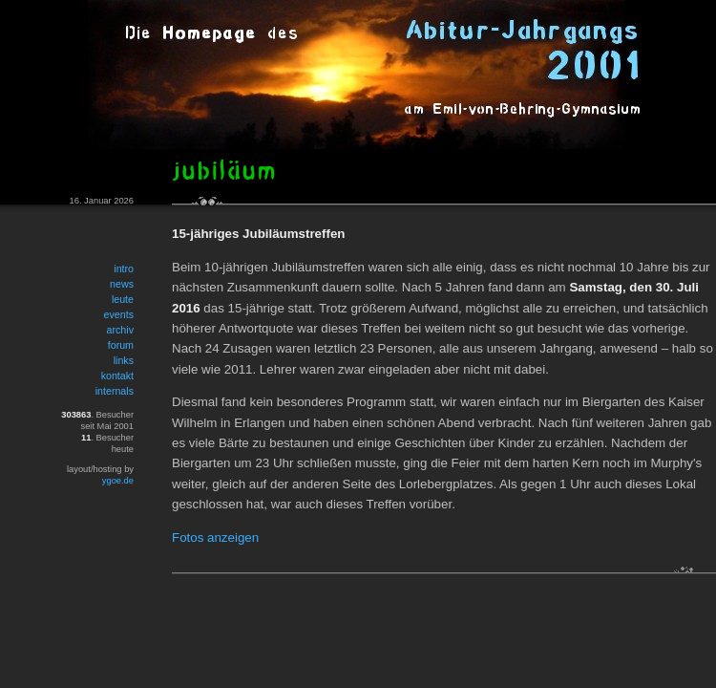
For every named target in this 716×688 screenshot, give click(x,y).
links (124, 360)
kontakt (117, 375)
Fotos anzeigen (215, 537)
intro (124, 268)
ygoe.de (118, 480)
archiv (120, 329)
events (119, 314)
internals (114, 391)
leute (123, 299)
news (122, 284)
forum (121, 345)
